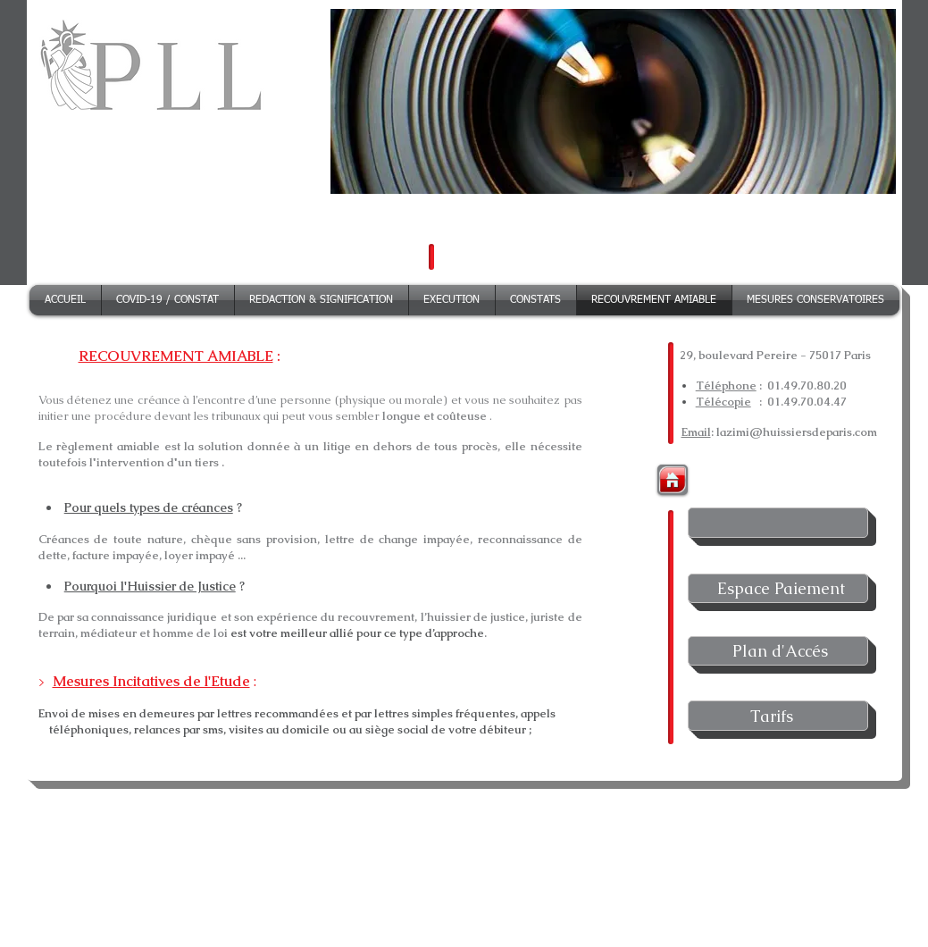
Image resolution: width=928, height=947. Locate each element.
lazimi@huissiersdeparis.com (796, 432)
